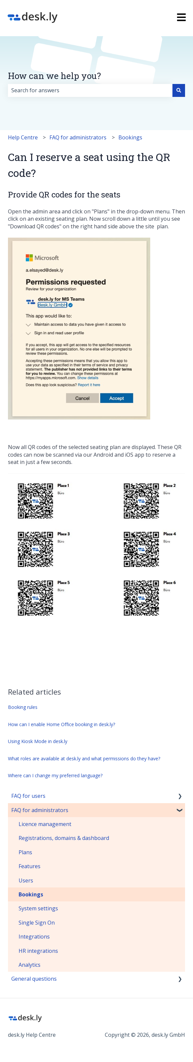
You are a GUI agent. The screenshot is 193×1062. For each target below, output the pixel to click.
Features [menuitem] (29, 866)
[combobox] (90, 90)
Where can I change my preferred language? (55, 775)
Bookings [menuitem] (31, 894)
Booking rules (22, 707)
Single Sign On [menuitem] (37, 922)
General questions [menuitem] (34, 978)
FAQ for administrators (77, 137)
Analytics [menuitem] (29, 964)
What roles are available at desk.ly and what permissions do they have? (84, 758)
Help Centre (23, 137)
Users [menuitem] (26, 880)
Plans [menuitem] (25, 852)
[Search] (178, 90)
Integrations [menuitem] (34, 936)
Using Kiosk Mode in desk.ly (37, 741)
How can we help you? (54, 75)
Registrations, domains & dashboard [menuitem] (64, 838)
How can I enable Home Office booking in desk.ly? (61, 724)
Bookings (130, 137)
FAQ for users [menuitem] (28, 795)
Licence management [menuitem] (45, 824)
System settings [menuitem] (38, 908)
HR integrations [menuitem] (38, 950)
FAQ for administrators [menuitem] (39, 810)
